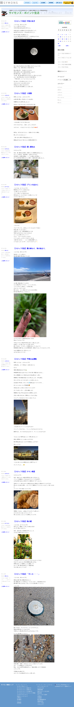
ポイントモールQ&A (42, 694)
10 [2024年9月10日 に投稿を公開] (60, 36)
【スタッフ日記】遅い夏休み (24, 147)
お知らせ (59, 89)
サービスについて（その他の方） (25, 691)
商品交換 (39, 693)
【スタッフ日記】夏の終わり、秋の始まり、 (30, 248)
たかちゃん (7, 148)
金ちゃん (6, 23)
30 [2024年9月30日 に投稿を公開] (58, 43)
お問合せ (19, 698)
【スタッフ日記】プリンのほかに (26, 185)
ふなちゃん (7, 95)
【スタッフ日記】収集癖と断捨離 (64, 64)
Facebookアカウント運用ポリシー (63, 686)
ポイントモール (61, 97)
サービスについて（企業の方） (24, 689)
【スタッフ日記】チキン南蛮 (24, 471)
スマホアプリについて (22, 694)
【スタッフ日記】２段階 (23, 93)
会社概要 (43, 2)
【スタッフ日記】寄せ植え (63, 67)
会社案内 (19, 699)
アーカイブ (60, 79)
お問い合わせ (59, 2)
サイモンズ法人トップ (22, 686)
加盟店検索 (40, 689)
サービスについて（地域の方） (24, 688)
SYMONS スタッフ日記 (37, 13)
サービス (27, 2)
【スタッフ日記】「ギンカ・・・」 (27, 574)
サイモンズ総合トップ (7, 684)
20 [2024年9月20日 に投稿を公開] (66, 39)
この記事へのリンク (5, 31)
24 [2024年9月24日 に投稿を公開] (60, 41)
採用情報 (51, 2)
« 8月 (59, 45)
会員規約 (39, 698)
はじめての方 (40, 688)
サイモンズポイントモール (68, 2)
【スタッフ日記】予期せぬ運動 (25, 359)
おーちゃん (7, 186)
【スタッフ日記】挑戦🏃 (63, 61)
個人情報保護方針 (41, 699)
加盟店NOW (40, 701)
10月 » (67, 45)
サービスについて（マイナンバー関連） (26, 693)
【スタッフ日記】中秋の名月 (24, 21)
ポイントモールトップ (42, 686)
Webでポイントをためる (43, 691)
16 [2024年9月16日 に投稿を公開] (58, 39)
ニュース (35, 2)
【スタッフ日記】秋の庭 (23, 521)
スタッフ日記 (40, 702)
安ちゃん (59, 100)
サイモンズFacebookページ (62, 684)
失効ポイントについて (22, 696)
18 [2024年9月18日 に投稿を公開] (62, 39)
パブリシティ (40, 704)
